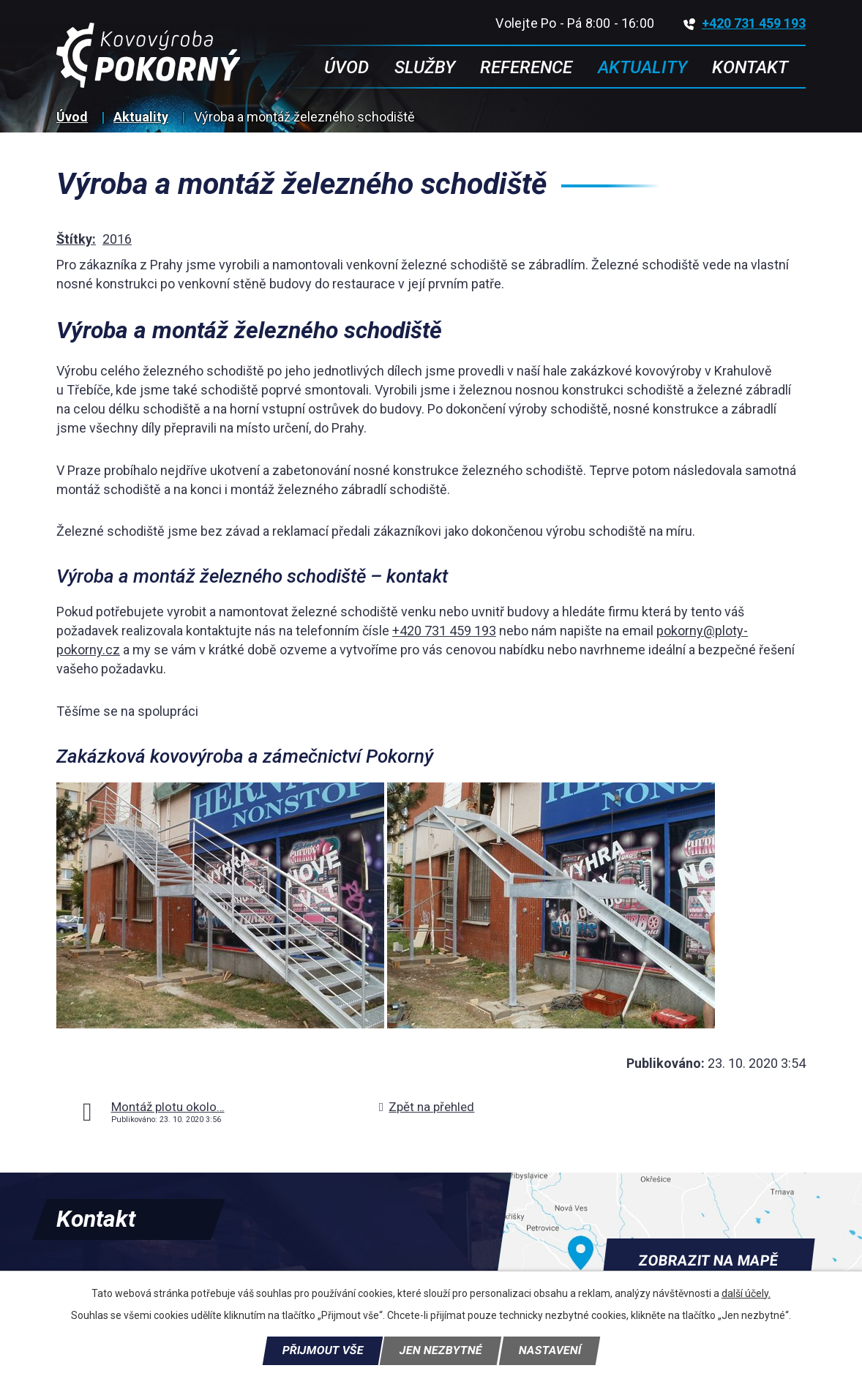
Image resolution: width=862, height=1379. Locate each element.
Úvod (72, 116)
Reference (526, 67)
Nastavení (549, 1350)
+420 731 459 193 (744, 23)
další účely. (746, 1293)
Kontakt (750, 67)
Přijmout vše (322, 1350)
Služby (424, 67)
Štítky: (76, 239)
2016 (117, 239)
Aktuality (140, 116)
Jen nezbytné (440, 1350)
